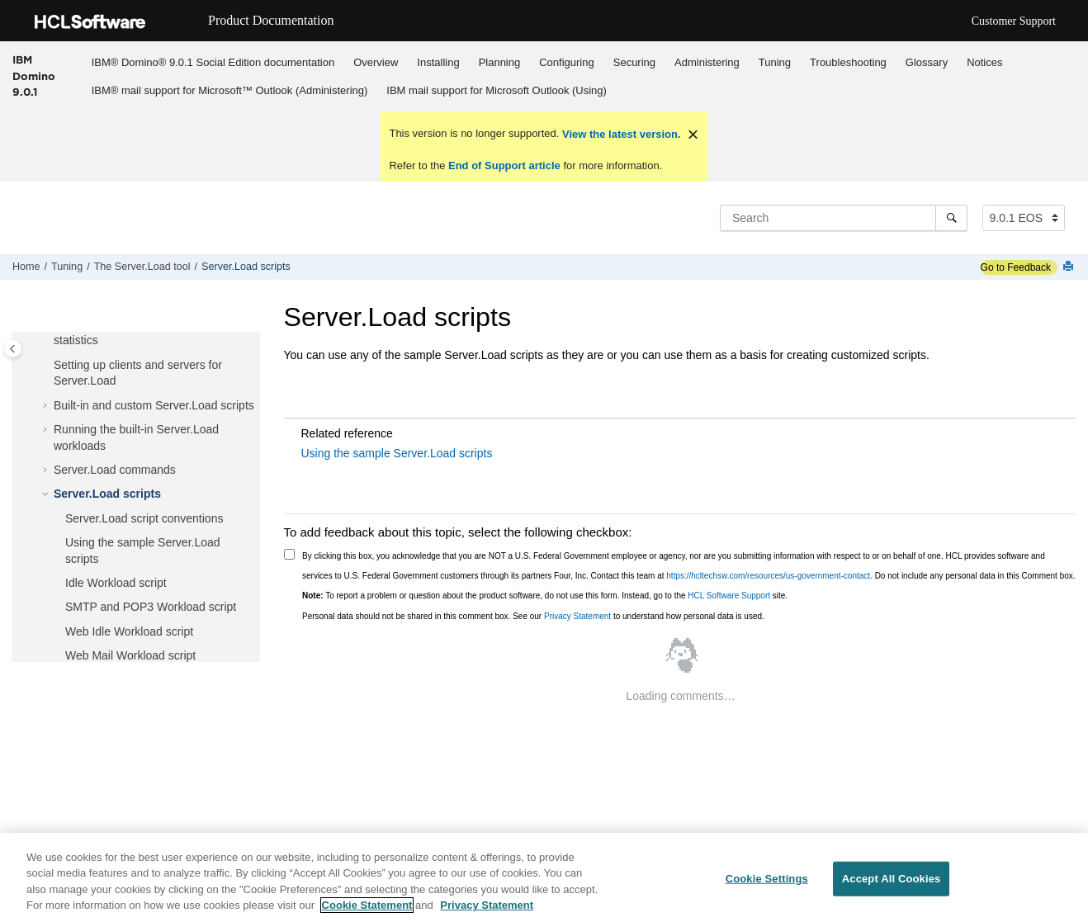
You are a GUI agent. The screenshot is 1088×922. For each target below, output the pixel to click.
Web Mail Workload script (130, 655)
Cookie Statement (367, 905)
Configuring (566, 62)
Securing (634, 62)
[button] (47, 365)
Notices (984, 62)
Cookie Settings (767, 878)
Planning (500, 62)
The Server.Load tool (142, 266)
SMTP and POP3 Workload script (150, 606)
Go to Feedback (1016, 267)
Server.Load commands (115, 469)
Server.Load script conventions (144, 518)
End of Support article (504, 165)
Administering (707, 62)
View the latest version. (619, 134)
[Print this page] (1070, 267)
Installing (438, 62)
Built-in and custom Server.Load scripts (154, 405)
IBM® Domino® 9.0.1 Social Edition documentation (213, 62)
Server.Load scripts (246, 266)
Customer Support (1014, 21)
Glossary (927, 62)
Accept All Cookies (891, 878)
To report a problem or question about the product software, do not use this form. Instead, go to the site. (545, 595)
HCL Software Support (729, 595)
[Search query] (843, 218)
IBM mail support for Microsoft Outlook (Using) (496, 90)
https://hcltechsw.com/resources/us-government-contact (768, 575)
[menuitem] (212, 62)
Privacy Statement (577, 616)
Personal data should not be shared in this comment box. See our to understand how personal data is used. (533, 616)
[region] (544, 877)
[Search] (951, 218)
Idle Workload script (116, 582)
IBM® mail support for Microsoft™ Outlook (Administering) (230, 90)
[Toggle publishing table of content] (12, 348)
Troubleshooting (848, 62)
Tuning (775, 62)
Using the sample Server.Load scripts (397, 453)
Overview (375, 62)
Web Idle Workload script (129, 631)
